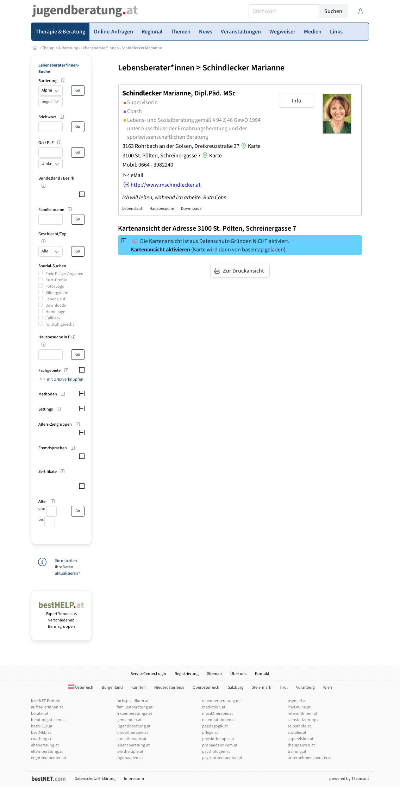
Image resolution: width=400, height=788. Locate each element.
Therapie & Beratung (60, 48)
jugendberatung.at (133, 726)
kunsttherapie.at (131, 739)
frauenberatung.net (134, 714)
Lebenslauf (55, 299)
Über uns (238, 674)
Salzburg (235, 687)
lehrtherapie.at (130, 752)
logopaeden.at (130, 758)
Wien (327, 687)
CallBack (53, 318)
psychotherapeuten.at (222, 758)
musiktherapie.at (217, 714)
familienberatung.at (134, 707)
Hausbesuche (161, 209)
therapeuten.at (301, 745)
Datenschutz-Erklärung (95, 779)
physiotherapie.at (218, 739)
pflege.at (210, 733)
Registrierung (187, 674)
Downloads (55, 305)
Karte (250, 146)
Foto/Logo (54, 286)
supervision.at (300, 739)
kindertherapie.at (132, 733)
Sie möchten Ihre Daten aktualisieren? (67, 567)
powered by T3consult (349, 779)
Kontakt (262, 674)
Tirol (284, 687)
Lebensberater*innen (100, 48)
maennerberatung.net (222, 701)
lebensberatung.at (133, 745)
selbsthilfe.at (299, 726)
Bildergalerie (56, 293)
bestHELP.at (41, 726)
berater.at (39, 714)
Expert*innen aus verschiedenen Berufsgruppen (61, 617)
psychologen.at (216, 752)
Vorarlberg (305, 687)
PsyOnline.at (299, 707)
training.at (297, 752)
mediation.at (213, 707)
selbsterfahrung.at (304, 720)
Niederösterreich (169, 687)
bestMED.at (41, 733)
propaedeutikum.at (219, 745)
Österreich (80, 687)
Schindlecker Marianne (141, 48)
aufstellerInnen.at (47, 707)
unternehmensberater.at (310, 758)
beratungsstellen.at (48, 720)
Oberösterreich (206, 687)
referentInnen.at (302, 714)
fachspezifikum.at (133, 701)
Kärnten (138, 687)
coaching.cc (41, 739)
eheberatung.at (45, 745)
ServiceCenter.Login (148, 674)
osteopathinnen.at (219, 720)
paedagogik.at (215, 726)
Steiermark (261, 687)
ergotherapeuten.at (48, 758)
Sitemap (214, 674)
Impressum (134, 779)
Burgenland (112, 687)
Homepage (55, 312)
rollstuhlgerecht (59, 324)
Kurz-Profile (56, 280)
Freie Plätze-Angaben (64, 274)
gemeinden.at (129, 720)
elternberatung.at (47, 752)
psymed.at (297, 701)
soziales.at (297, 733)
